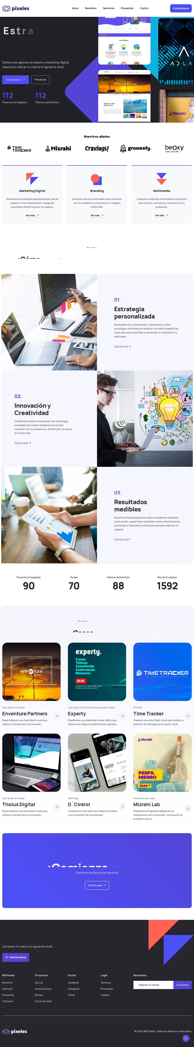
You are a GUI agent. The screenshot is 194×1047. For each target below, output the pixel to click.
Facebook (73, 982)
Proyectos (8, 995)
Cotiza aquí (97, 885)
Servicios (7, 988)
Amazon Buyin (43, 988)
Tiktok (71, 995)
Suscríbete (182, 984)
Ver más (32, 215)
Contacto (7, 1001)
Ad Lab (39, 982)
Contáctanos (15, 957)
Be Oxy (39, 995)
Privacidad (107, 988)
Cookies (105, 995)
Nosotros (7, 982)
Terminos (106, 982)
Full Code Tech (43, 1001)
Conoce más (122, 346)
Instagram (74, 988)
